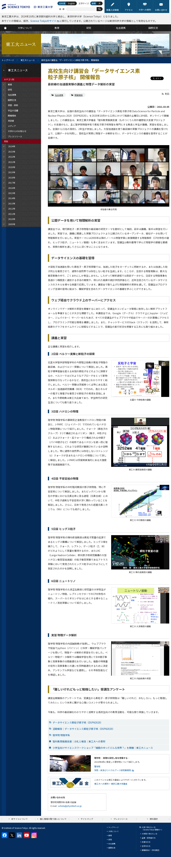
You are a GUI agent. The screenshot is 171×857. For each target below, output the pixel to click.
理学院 (97, 766)
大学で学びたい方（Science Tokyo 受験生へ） (152, 828)
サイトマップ (87, 818)
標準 (94, 3)
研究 (110, 839)
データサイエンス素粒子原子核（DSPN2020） (78, 722)
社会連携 (59, 95)
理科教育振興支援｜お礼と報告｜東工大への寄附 (79, 741)
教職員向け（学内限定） (151, 850)
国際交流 (111, 847)
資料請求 (154, 818)
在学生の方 (146, 846)
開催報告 (79, 95)
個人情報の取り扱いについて (53, 818)
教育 (110, 835)
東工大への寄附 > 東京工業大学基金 (110, 783)
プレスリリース (120, 818)
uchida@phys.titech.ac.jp (70, 805)
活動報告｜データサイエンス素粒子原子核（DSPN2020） (84, 728)
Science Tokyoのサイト (43, 21)
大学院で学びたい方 (149, 833)
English (71, 3)
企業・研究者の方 (148, 838)
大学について (113, 831)
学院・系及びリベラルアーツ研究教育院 (112, 770)
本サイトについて (19, 818)
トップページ (8, 60)
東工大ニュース (28, 60)
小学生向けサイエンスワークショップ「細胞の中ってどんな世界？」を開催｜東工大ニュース (103, 747)
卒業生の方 (146, 842)
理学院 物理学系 (61, 735)
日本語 (62, 3)
